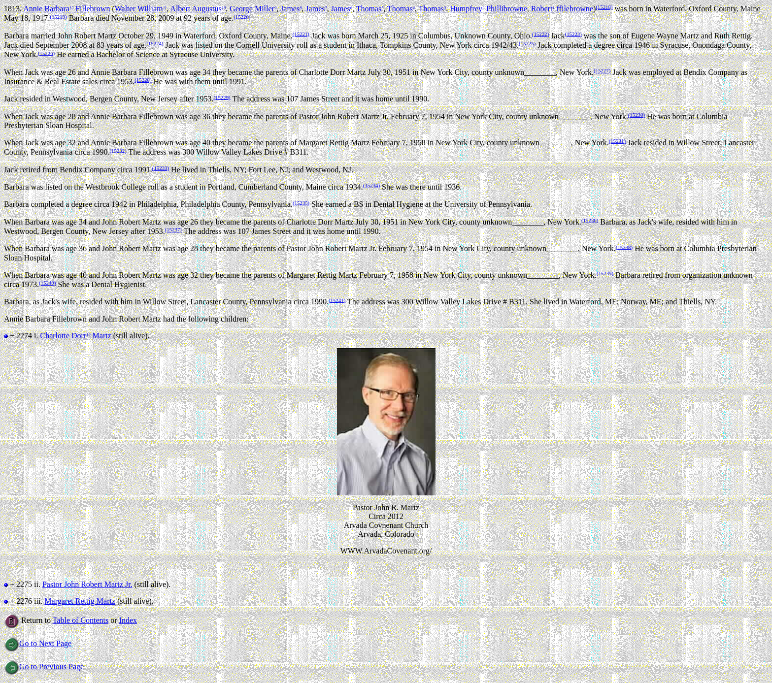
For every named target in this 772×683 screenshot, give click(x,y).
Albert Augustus (198, 8)
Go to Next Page (37, 643)
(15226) (46, 53)
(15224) (154, 43)
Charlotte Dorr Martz (75, 335)
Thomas (370, 8)
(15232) (117, 150)
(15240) (47, 283)
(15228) (142, 80)
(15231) (617, 141)
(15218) (604, 7)
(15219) (58, 16)
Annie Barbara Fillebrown (66, 8)
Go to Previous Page (44, 666)
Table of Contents (81, 620)
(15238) (624, 247)
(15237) (173, 229)
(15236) (589, 220)
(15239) (605, 273)
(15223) (573, 34)
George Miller (253, 8)
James (291, 8)
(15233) (160, 168)
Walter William (141, 8)
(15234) (371, 185)
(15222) (540, 34)
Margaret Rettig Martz (79, 601)
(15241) (337, 300)
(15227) (602, 70)
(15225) (527, 43)
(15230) (636, 115)
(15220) (242, 16)
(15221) (301, 34)
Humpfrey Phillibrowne (488, 8)
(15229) (221, 97)
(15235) (301, 202)
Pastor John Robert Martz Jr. (87, 584)
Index (128, 620)
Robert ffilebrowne (562, 8)
